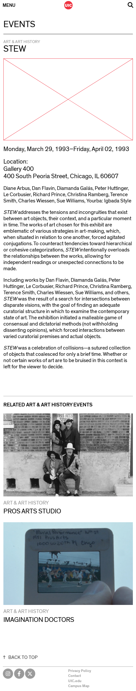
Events (19, 24)
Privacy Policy (79, 671)
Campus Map (78, 686)
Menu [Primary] (9, 5)
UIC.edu (74, 681)
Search (130, 5)
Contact (74, 676)
